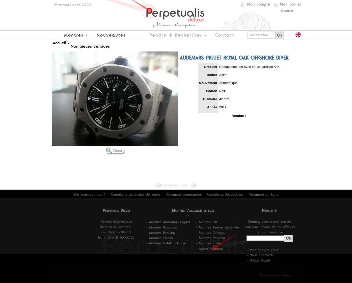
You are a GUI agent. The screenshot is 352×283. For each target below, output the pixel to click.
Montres (74, 35)
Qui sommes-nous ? (89, 194)
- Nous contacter (260, 255)
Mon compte (258, 4)
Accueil (59, 42)
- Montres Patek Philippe (165, 243)
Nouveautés (111, 35)
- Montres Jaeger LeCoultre (217, 227)
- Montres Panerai (210, 238)
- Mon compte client (263, 249)
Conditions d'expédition (225, 194)
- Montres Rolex (208, 243)
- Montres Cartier (159, 238)
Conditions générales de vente (135, 194)
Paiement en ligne (264, 194)
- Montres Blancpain (162, 227)
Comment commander (183, 194)
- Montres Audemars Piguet (168, 222)
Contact (224, 35)
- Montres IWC (207, 222)
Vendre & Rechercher (176, 35)
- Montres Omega (210, 232)
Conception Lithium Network (276, 275)
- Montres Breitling (160, 232)
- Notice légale (259, 260)
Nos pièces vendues (90, 46)
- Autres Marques (210, 248)
